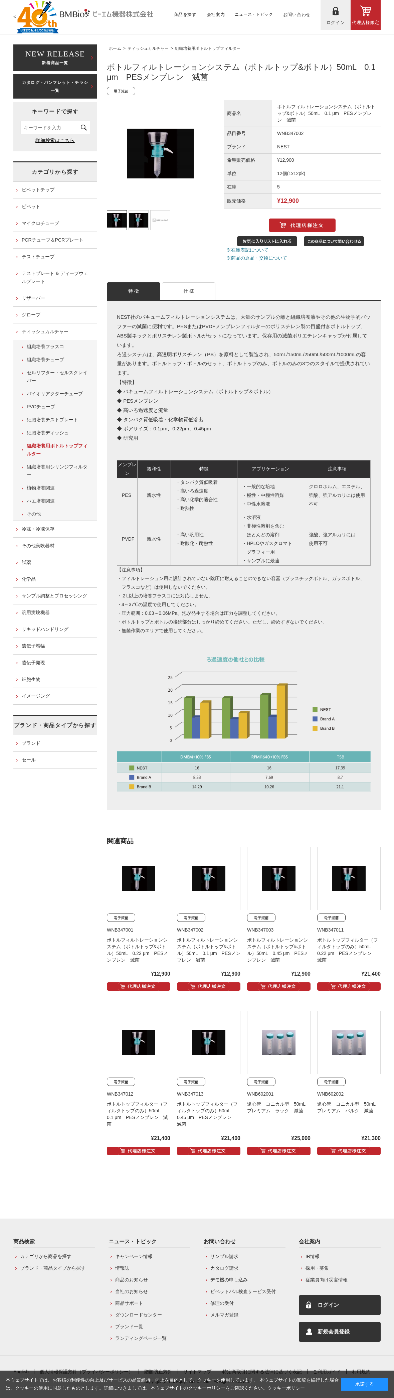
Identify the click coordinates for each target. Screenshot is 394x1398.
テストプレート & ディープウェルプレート (55, 277)
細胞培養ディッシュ (48, 432)
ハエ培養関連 (41, 501)
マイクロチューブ (40, 223)
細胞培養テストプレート (52, 419)
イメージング (36, 696)
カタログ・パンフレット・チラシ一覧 (55, 86)
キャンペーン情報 (134, 1256)
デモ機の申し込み (229, 1279)
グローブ (31, 314)
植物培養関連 (41, 488)
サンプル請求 (224, 1256)
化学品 (29, 579)
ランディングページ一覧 (141, 1338)
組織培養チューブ (45, 359)
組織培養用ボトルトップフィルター (208, 48)
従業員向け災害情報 (327, 1279)
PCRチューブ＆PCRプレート (52, 240)
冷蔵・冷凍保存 (38, 529)
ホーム (115, 48)
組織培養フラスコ (45, 346)
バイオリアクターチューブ (55, 393)
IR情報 (313, 1256)
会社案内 (309, 1241)
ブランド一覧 (129, 1326)
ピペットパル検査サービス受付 (243, 1291)
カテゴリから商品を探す (45, 1256)
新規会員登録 (334, 1332)
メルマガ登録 (224, 1314)
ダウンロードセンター (138, 1314)
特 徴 (133, 291)
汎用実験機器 (36, 612)
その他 (34, 514)
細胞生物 (31, 679)
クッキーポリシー (286, 1388)
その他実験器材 (38, 545)
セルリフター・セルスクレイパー (57, 376)
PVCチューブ (41, 406)
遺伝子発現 (33, 662)
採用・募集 (317, 1268)
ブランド (31, 743)
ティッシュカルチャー (148, 48)
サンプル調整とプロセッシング (54, 595)
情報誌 (122, 1268)
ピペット (31, 206)
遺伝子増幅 (33, 646)
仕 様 (188, 291)
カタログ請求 (224, 1268)
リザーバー (33, 298)
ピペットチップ (38, 189)
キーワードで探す (55, 111)
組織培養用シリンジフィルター (57, 470)
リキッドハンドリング (45, 629)
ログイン (328, 1305)
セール (29, 759)
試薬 (26, 562)
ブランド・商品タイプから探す (55, 725)
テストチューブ (38, 256)
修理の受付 (222, 1303)
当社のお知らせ (131, 1291)
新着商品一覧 (55, 57)
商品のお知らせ (131, 1279)
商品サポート (129, 1303)
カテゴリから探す (55, 172)
